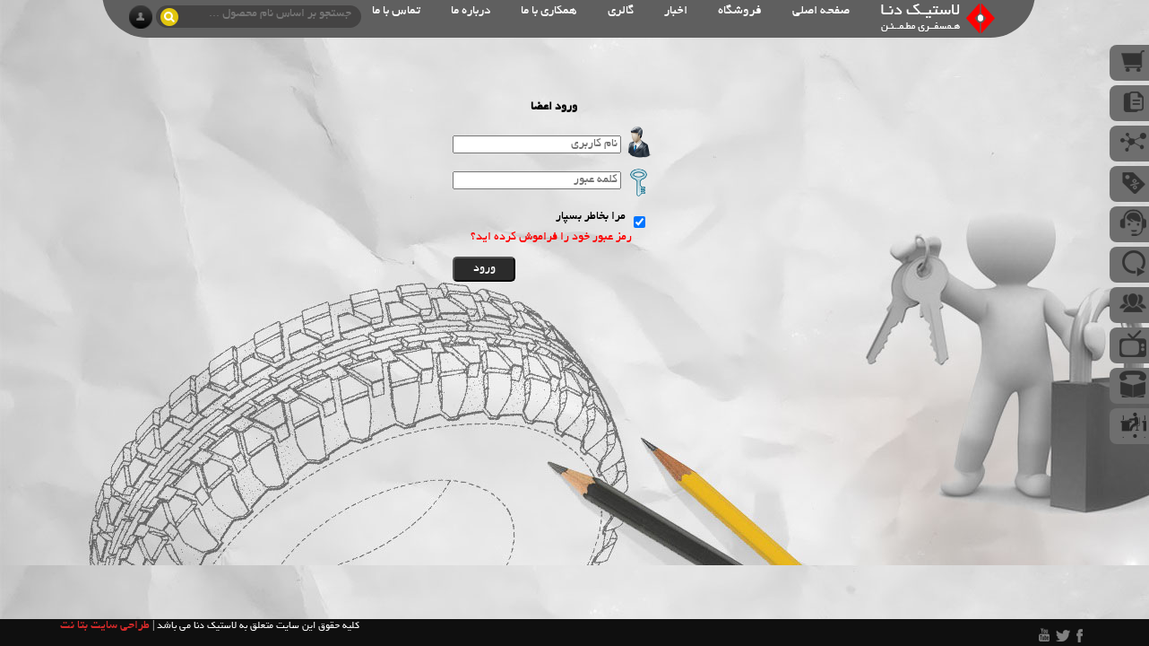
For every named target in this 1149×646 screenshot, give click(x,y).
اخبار (675, 11)
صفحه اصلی (821, 11)
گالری (621, 11)
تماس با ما (396, 11)
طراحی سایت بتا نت (105, 626)
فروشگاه (740, 11)
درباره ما (470, 11)
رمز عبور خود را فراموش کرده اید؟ (551, 237)
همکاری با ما (549, 11)
